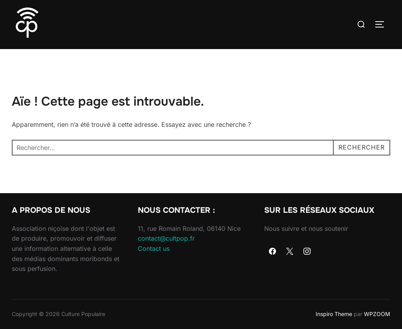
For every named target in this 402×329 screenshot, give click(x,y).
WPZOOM (377, 314)
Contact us (154, 248)
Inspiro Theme (334, 314)
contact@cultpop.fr (166, 238)
